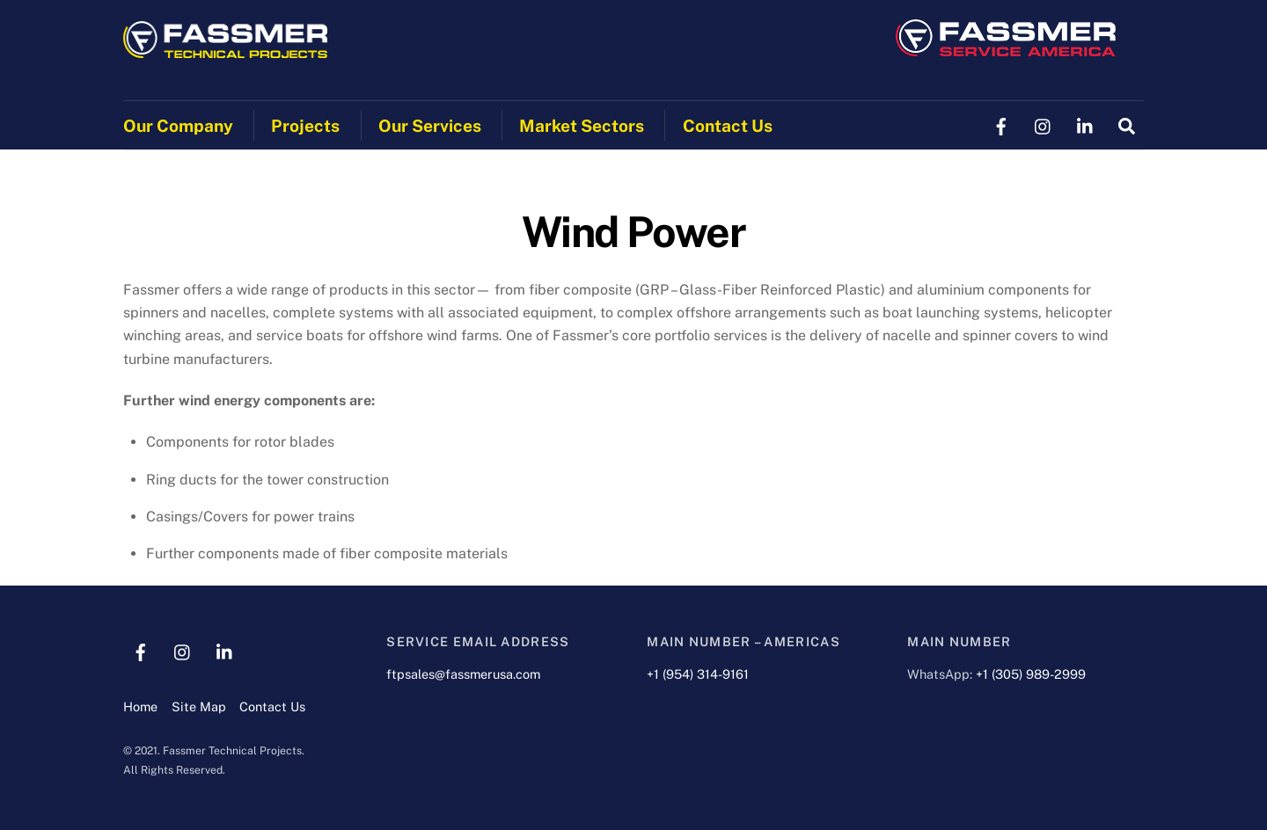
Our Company (178, 125)
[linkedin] (1085, 124)
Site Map (199, 706)
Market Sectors (581, 125)
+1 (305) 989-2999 (1031, 673)
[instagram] (1043, 124)
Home (140, 706)
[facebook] (1001, 124)
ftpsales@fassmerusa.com (463, 673)
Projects (305, 125)
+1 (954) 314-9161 (698, 673)
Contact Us (728, 125)
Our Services (429, 125)
